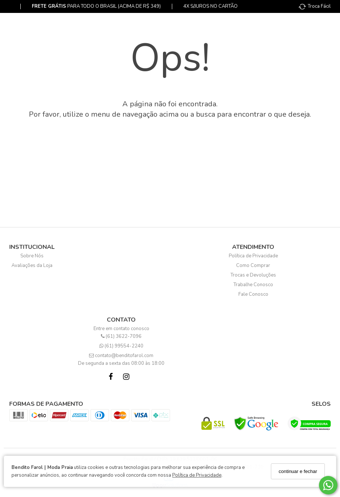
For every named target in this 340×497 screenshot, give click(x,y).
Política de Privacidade (196, 475)
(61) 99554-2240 (121, 346)
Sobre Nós (32, 256)
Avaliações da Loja (31, 265)
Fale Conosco (253, 294)
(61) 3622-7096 (121, 336)
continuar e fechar (298, 471)
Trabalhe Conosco (253, 284)
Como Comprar (253, 265)
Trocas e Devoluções (253, 275)
